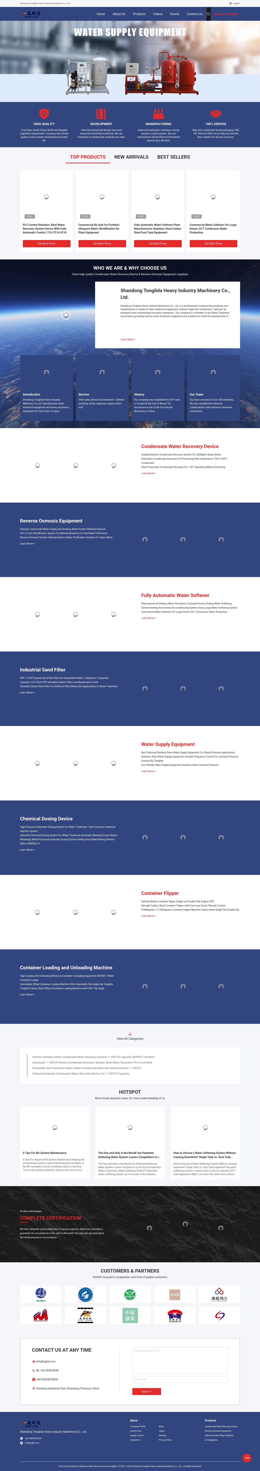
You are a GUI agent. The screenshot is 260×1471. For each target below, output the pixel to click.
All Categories (211, 1440)
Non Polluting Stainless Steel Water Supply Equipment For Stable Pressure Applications (188, 752)
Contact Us (135, 1440)
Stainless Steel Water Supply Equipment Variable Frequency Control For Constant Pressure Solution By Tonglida (189, 758)
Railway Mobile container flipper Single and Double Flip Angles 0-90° (177, 901)
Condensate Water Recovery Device (180, 446)
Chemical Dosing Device (46, 819)
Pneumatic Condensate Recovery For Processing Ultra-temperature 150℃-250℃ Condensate (184, 460)
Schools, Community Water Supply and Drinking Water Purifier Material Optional (62, 529)
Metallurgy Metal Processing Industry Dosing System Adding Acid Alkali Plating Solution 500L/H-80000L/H (67, 841)
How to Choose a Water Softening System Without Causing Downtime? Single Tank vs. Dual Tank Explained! (205, 1155)
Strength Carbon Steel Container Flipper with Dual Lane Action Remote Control (183, 905)
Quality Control (137, 1435)
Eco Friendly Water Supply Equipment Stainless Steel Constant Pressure (179, 765)
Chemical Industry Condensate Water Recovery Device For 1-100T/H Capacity (81, 1073)
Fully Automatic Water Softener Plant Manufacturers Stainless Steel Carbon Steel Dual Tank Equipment (157, 228)
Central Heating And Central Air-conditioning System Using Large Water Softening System (189, 607)
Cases (161, 1431)
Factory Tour (136, 1431)
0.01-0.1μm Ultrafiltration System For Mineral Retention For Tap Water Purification (64, 533)
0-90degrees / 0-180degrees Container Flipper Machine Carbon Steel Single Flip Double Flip (190, 909)
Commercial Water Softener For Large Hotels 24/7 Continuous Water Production (213, 228)
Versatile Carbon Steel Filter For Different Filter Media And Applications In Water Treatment (68, 686)
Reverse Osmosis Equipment (51, 521)
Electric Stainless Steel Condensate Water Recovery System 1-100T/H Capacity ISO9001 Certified (93, 1057)
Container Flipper (160, 893)
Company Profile (137, 1426)
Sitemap (162, 1435)
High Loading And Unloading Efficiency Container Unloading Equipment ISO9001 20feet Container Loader (67, 977)
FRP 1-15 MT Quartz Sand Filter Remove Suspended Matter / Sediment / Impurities (64, 678)
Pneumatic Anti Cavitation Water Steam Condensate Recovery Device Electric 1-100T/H (87, 1068)
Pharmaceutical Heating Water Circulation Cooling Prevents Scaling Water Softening (186, 603)
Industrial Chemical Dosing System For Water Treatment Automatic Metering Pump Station (68, 835)
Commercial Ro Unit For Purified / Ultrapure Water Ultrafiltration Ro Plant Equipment (99, 228)
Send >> (147, 1391)
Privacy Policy (165, 1440)
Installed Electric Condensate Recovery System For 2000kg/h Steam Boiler (181, 454)
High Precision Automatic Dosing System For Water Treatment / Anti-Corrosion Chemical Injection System (67, 829)
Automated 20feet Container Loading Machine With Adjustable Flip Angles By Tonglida (66, 984)
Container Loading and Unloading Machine (66, 968)
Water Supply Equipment (168, 744)
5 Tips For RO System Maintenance (45, 1153)
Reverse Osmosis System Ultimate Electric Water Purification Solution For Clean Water (66, 537)
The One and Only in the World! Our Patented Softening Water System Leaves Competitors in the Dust (130, 1155)
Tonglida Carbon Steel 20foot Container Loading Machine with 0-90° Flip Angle (62, 988)
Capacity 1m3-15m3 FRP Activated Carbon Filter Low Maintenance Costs (59, 682)
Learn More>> (128, 339)
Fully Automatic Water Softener (175, 595)
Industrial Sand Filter (42, 670)
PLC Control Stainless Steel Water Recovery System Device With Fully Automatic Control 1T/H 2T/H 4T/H (45, 228)
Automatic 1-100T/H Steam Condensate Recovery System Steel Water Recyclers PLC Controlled (92, 1062)
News (161, 1426)
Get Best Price (46, 243)
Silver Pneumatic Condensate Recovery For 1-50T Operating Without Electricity (183, 467)
